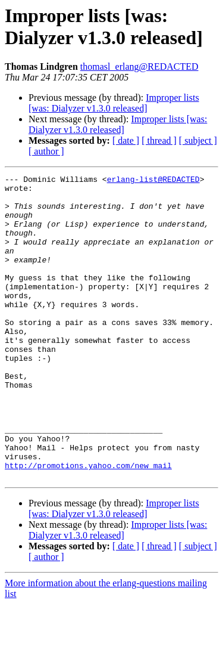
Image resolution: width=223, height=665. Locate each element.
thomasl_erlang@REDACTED (139, 66)
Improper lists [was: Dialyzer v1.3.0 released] (114, 102)
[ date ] (125, 140)
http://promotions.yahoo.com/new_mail (88, 524)
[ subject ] (198, 140)
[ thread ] (159, 140)
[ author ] (46, 151)
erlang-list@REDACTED (153, 180)
